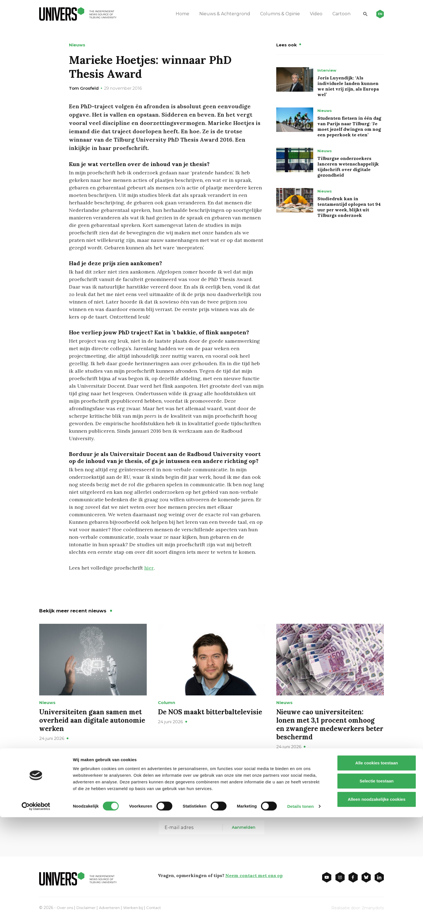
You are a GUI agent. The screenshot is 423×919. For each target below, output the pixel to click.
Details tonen (300, 908)
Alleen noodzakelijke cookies (376, 900)
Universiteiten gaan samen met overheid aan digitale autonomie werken (92, 720)
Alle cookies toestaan (376, 864)
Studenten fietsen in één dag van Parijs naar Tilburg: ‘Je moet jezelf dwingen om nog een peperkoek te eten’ (349, 126)
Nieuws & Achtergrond (220, 13)
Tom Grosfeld (84, 88)
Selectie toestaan (377, 882)
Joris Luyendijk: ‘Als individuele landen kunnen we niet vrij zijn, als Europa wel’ (348, 86)
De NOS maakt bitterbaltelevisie (210, 711)
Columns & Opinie (275, 13)
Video (311, 13)
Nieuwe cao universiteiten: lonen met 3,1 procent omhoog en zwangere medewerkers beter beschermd (329, 724)
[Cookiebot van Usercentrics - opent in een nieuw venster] (36, 908)
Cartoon (337, 13)
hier (149, 568)
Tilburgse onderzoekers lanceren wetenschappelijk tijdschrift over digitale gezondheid (348, 167)
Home (178, 13)
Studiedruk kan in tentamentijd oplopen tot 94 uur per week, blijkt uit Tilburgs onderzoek (349, 207)
